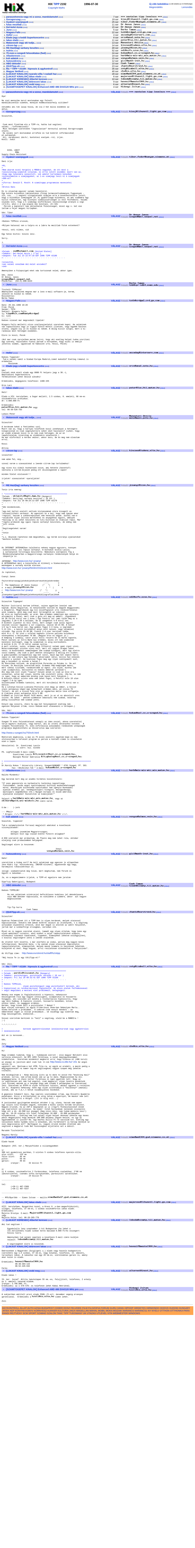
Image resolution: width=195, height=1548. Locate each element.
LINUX (72, 1542)
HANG (120, 1539)
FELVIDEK (76, 1539)
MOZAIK (117, 1542)
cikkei (165, 17)
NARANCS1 (141, 1542)
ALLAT (23, 1539)
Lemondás (187, 7)
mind (60, 17)
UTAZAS (91, 1544)
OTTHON (164, 1542)
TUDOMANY (75, 1544)
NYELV (155, 1542)
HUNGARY (184, 1539)
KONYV (29, 1542)
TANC (60, 1544)
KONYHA (20, 1542)
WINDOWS (134, 1544)
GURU (113, 1539)
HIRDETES (140, 1539)
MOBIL (101, 1542)
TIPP (56, 4)
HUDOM (173, 1539)
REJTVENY (16, 1544)
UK (84, 1544)
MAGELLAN (82, 1542)
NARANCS (128, 1542)
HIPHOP (128, 1539)
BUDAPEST (47, 1539)
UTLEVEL (101, 1544)
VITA (109, 1544)
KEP (12, 1542)
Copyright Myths (56, 7)
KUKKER (52, 1542)
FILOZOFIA (94, 1539)
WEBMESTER (120, 1544)
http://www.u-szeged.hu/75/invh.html (20, 856)
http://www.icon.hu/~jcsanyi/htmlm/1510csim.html (27, 658)
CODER (59, 1539)
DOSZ (67, 1539)
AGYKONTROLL (10, 1539)
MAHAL (93, 1542)
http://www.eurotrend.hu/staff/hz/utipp (41, 1117)
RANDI (5, 1544)
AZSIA (37, 1539)
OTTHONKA (176, 1542)
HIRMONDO (152, 1539)
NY (149, 1542)
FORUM (105, 1539)
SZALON (51, 1544)
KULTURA (63, 1542)
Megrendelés (156, 7)
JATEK (5, 1542)
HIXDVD (164, 1539)
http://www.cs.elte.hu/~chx (63, 1247)
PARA (186, 1542)
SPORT (32, 1544)
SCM (25, 1544)
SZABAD (41, 1544)
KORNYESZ (40, 1542)
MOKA (109, 1542)
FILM (85, 1539)
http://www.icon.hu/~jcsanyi (27, 651)
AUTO (30, 1539)
